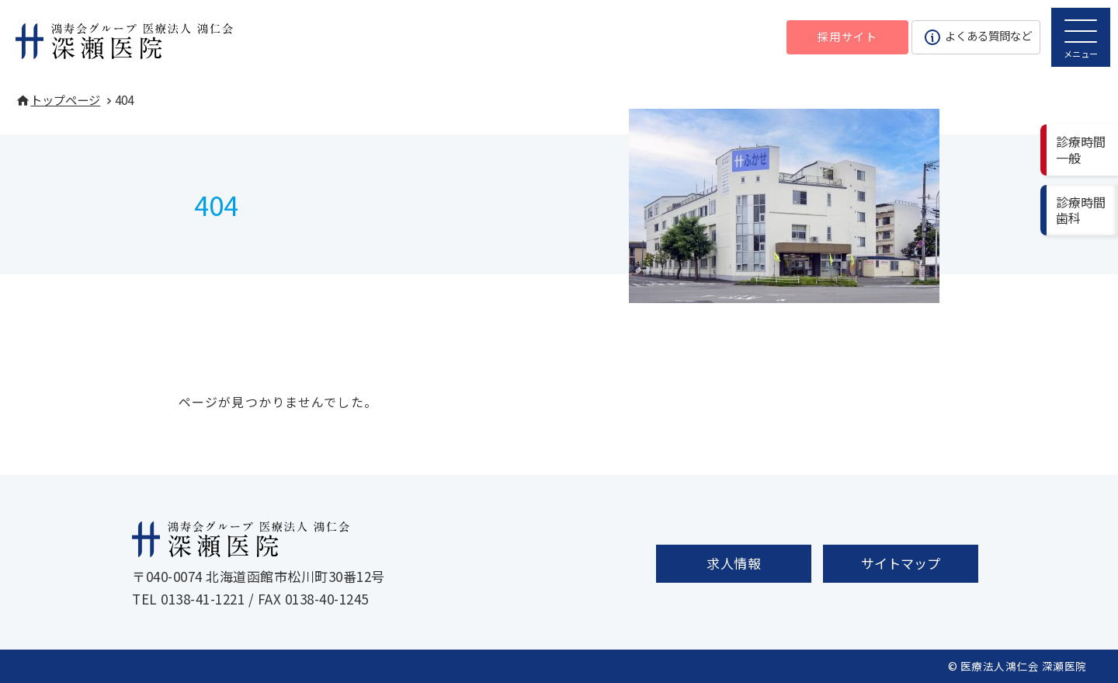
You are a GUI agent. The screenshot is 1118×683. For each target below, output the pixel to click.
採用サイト (847, 36)
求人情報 (734, 563)
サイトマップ (900, 563)
